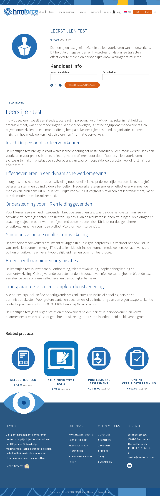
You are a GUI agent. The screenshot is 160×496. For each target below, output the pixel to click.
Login (117, 12)
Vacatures (105, 462)
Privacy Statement (88, 492)
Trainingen (75, 451)
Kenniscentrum (78, 445)
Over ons (104, 434)
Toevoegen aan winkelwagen (82, 85)
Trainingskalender (80, 456)
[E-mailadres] (125, 77)
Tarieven (104, 445)
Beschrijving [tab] (16, 102)
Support (104, 451)
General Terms (104, 492)
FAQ (101, 456)
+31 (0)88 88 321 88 (140, 448)
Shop (72, 462)
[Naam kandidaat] (73, 77)
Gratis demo (142, 12)
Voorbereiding (77, 440)
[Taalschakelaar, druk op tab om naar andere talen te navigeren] (127, 12)
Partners (104, 440)
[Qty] (55, 85)
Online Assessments (80, 434)
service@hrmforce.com (141, 457)
